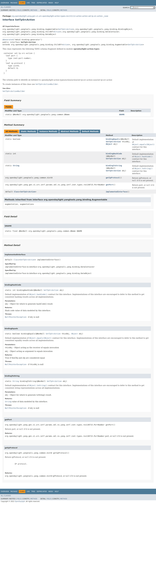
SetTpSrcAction (65, 29)
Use (28, 3)
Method (33, 10)
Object (109, 144)
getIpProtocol (113, 178)
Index (50, 3)
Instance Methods (48, 131)
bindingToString (114, 166)
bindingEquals (113, 139)
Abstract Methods (70, 131)
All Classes (6, 7)
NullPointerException (15, 317)
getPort (109, 185)
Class (16, 192)
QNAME (121, 114)
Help (57, 3)
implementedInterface (116, 192)
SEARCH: (126, 8)
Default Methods (90, 131)
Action (57, 32)
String (16, 166)
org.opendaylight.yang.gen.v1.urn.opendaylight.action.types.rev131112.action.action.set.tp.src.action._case (59, 16)
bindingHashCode (114, 154)
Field (19, 10)
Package (13, 3)
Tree (33, 3)
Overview (5, 3)
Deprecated (42, 3)
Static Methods (28, 131)
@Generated (8, 40)
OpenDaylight (20, 501)
